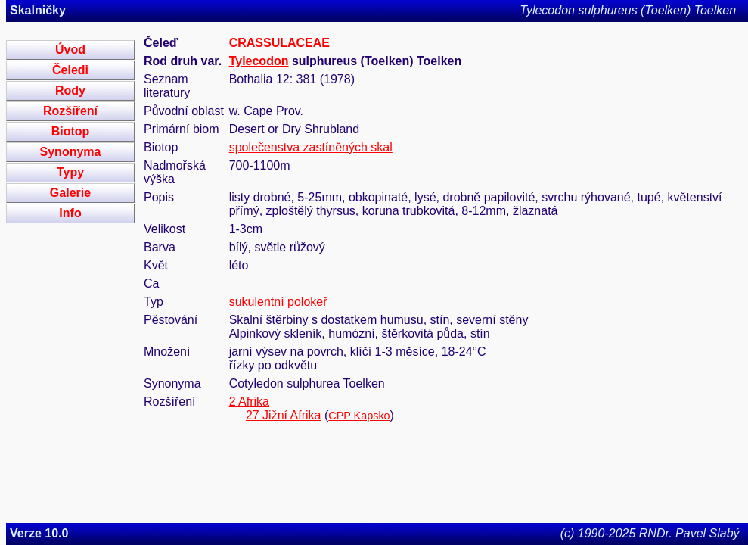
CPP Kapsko (359, 416)
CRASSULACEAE (279, 42)
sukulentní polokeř (278, 301)
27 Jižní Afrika (283, 415)
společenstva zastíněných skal (311, 147)
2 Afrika (249, 401)
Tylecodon (259, 60)
